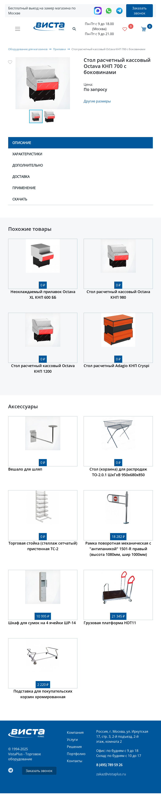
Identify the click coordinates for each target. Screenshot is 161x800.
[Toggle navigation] (17, 29)
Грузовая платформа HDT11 (110, 622)
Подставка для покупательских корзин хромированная (42, 694)
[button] (43, 83)
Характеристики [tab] (27, 154)
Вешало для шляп (25, 469)
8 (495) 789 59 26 (109, 765)
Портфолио (76, 754)
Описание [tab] (21, 142)
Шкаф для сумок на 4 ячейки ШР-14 (42, 622)
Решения (74, 746)
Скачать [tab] (19, 199)
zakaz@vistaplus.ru (111, 774)
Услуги (72, 739)
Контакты (74, 761)
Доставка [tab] (21, 176)
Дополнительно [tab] (27, 165)
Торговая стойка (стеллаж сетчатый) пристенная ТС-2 (42, 546)
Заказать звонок (139, 10)
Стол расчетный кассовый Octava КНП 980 (118, 294)
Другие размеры (97, 101)
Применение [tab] (24, 188)
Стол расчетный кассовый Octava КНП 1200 (43, 368)
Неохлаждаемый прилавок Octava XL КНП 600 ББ (42, 294)
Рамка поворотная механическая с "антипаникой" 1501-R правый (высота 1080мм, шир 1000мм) (118, 549)
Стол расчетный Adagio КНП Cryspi (116, 365)
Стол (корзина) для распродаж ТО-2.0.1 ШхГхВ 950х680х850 (118, 472)
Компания (75, 732)
